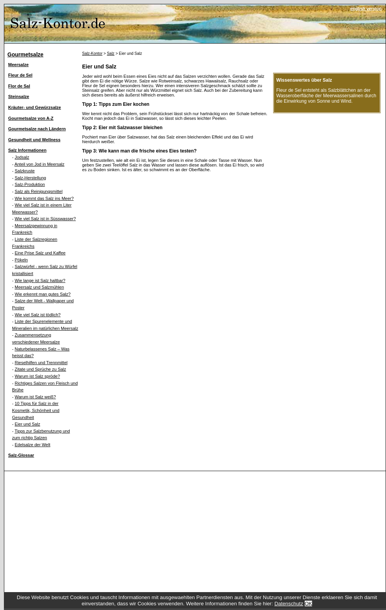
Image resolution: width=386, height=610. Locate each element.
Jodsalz (22, 157)
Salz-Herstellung (30, 177)
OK (308, 603)
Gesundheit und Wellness (34, 139)
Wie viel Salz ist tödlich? (38, 314)
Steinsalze (18, 96)
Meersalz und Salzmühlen (39, 287)
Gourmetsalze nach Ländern (37, 128)
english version (366, 8)
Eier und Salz (27, 424)
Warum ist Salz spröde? (37, 376)
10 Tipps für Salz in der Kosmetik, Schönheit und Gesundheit (36, 410)
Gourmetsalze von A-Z (30, 118)
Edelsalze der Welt (33, 444)
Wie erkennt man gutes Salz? (43, 294)
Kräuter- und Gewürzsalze (34, 107)
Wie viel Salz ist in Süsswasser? (45, 218)
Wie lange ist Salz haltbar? (40, 280)
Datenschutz (288, 603)
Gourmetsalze (25, 54)
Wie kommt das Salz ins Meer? (44, 198)
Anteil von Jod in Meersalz (39, 164)
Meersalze (18, 64)
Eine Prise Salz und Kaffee (40, 253)
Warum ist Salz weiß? (35, 396)
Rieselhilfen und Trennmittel (41, 362)
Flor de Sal (19, 86)
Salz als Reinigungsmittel (39, 191)
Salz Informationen (27, 150)
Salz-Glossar (21, 455)
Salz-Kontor (92, 53)
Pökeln (21, 260)
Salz (110, 53)
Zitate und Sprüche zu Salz (40, 369)
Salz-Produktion (30, 184)
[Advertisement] (195, 529)
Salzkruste (25, 170)
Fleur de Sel (20, 75)
